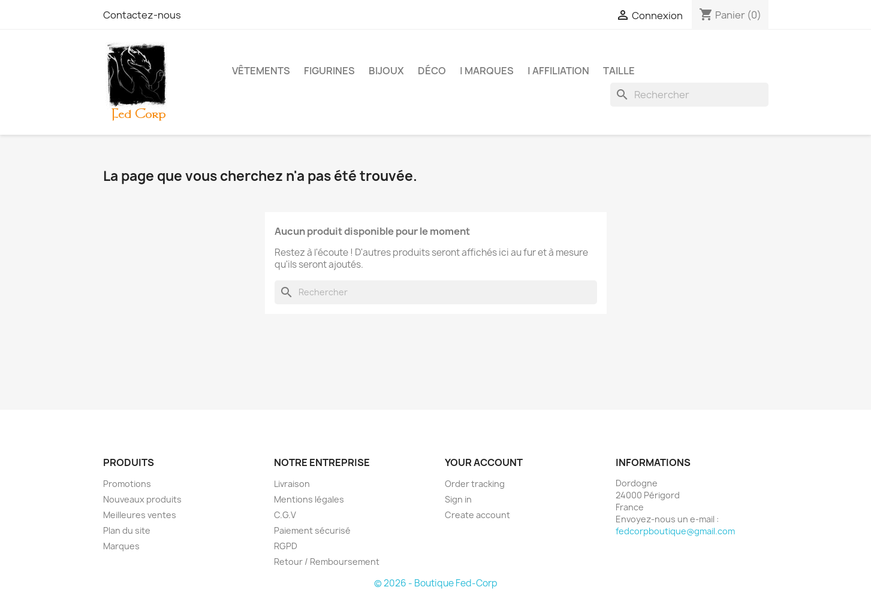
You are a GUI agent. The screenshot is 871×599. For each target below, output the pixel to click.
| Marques (487, 70)
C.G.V (285, 515)
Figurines (329, 70)
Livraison (292, 483)
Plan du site (126, 530)
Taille (619, 70)
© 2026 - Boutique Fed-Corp (436, 583)
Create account (477, 515)
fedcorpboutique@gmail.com (675, 531)
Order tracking (475, 483)
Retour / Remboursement (326, 561)
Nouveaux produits (142, 499)
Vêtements (261, 70)
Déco (432, 70)
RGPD (285, 546)
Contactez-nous (142, 15)
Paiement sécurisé (312, 530)
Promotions (127, 483)
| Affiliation (558, 70)
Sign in (458, 499)
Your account (484, 462)
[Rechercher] (689, 95)
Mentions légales (309, 499)
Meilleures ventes (139, 515)
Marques (121, 546)
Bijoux (386, 70)
